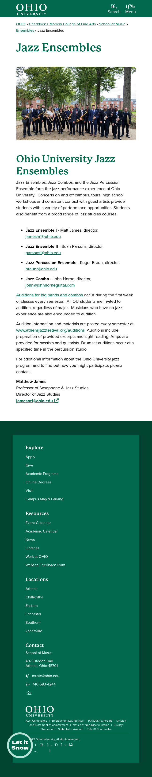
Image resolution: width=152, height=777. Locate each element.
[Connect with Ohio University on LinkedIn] (43, 745)
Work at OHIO (37, 556)
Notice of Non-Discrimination (91, 725)
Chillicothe (34, 597)
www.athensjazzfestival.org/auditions (50, 330)
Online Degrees (38, 482)
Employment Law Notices (68, 721)
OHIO (20, 24)
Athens (31, 588)
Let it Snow (20, 745)
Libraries (32, 548)
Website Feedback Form (45, 565)
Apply (30, 456)
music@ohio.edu (45, 676)
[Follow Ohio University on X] (57, 745)
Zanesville (34, 631)
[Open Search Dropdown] (114, 10)
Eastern (32, 605)
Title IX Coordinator (99, 729)
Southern (33, 622)
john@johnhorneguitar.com (50, 285)
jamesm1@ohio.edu (43, 236)
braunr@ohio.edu (41, 269)
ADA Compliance (36, 721)
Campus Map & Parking (44, 499)
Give (29, 465)
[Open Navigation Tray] (130, 10)
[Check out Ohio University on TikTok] (64, 745)
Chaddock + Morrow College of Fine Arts (62, 24)
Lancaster (33, 614)
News (30, 539)
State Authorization (70, 729)
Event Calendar (38, 522)
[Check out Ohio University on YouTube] (50, 747)
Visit (29, 490)
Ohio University (45, 739)
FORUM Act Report (100, 721)
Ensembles (25, 30)
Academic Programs (42, 473)
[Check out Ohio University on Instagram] (35, 751)
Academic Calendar (42, 531)
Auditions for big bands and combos (50, 295)
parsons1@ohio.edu (43, 253)
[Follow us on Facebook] (29, 693)
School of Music (112, 24)
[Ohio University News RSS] (71, 745)
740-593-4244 (44, 684)
